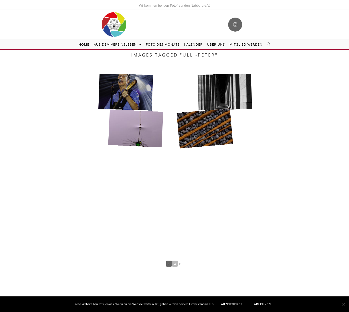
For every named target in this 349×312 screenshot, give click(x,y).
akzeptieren (232, 304)
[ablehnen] (343, 304)
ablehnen (262, 304)
